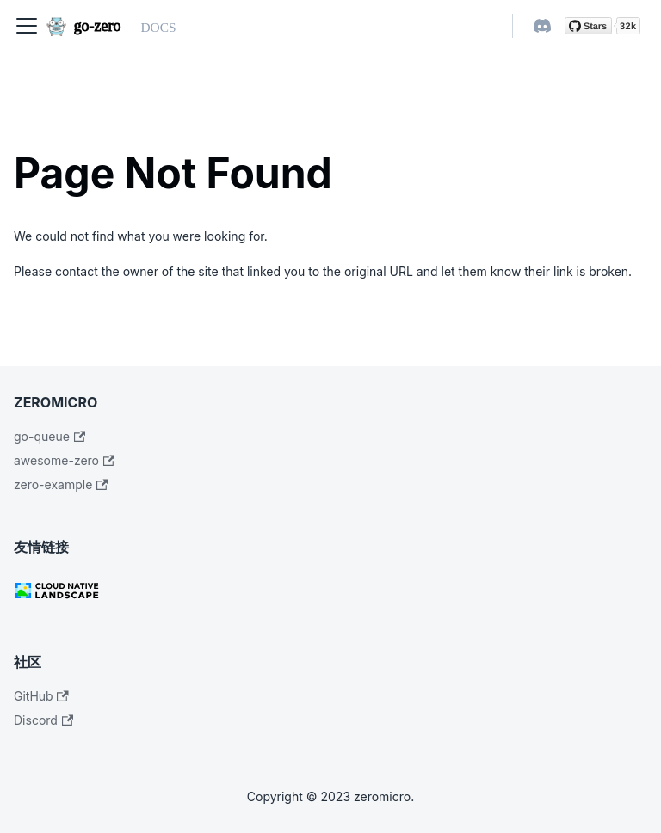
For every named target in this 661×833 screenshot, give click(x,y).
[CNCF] (330, 590)
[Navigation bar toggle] (27, 26)
